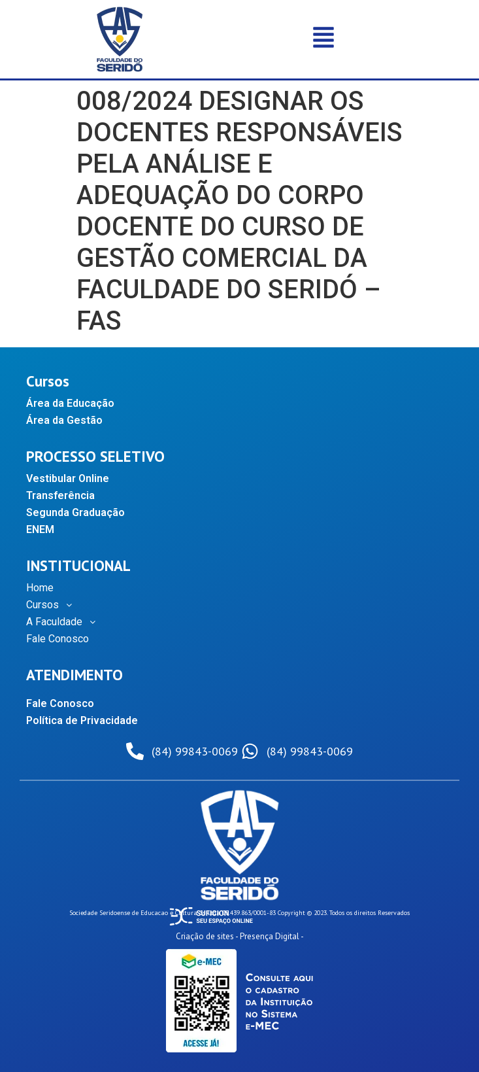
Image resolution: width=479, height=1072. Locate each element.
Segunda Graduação (75, 512)
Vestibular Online (67, 478)
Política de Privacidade (82, 720)
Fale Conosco (57, 638)
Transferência (60, 495)
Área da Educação (70, 403)
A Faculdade (64, 622)
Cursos (52, 605)
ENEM (40, 529)
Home (40, 587)
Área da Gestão (64, 420)
